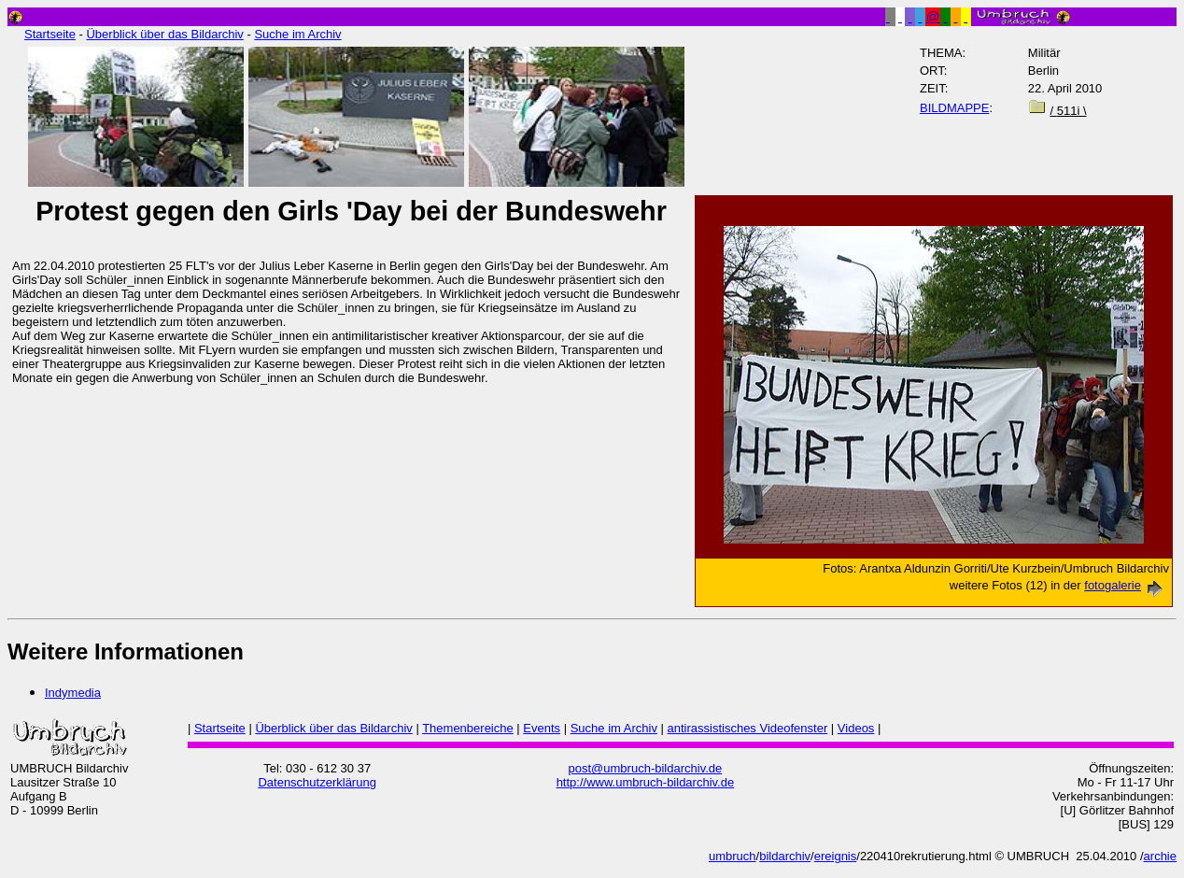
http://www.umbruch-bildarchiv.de (646, 782)
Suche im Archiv (297, 34)
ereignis (835, 856)
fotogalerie (1126, 585)
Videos (856, 728)
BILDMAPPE (954, 108)
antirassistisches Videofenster (748, 728)
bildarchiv (784, 856)
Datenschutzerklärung (316, 782)
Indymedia (73, 693)
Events (541, 728)
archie (1160, 856)
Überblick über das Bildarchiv (164, 34)
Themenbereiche (468, 728)
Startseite (50, 34)
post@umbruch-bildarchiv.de (646, 768)
